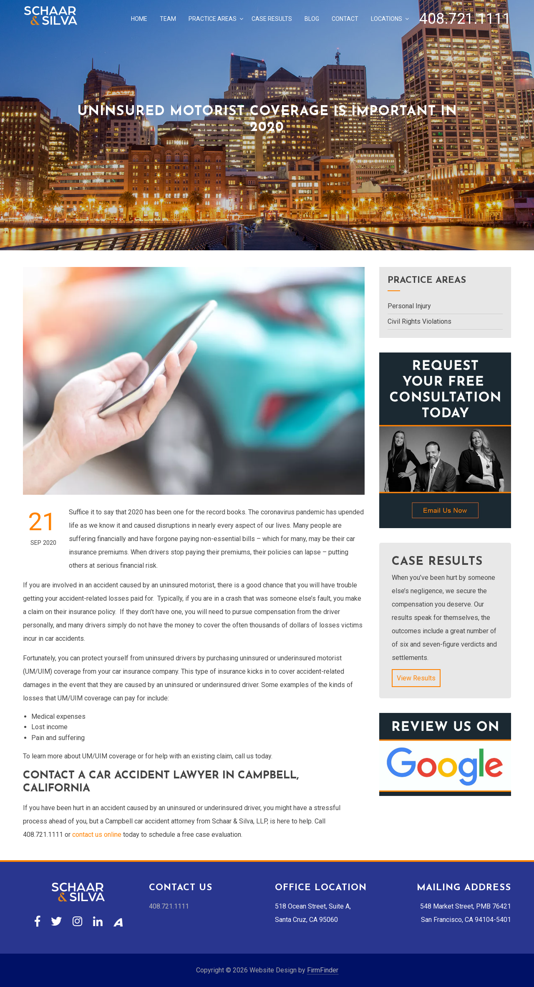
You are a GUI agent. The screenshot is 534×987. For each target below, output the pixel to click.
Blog (312, 18)
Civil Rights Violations (419, 321)
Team (168, 18)
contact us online (96, 834)
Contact (345, 18)
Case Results (272, 18)
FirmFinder (322, 970)
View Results (416, 678)
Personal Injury (409, 306)
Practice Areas (213, 18)
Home (139, 18)
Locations (386, 18)
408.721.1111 (465, 19)
